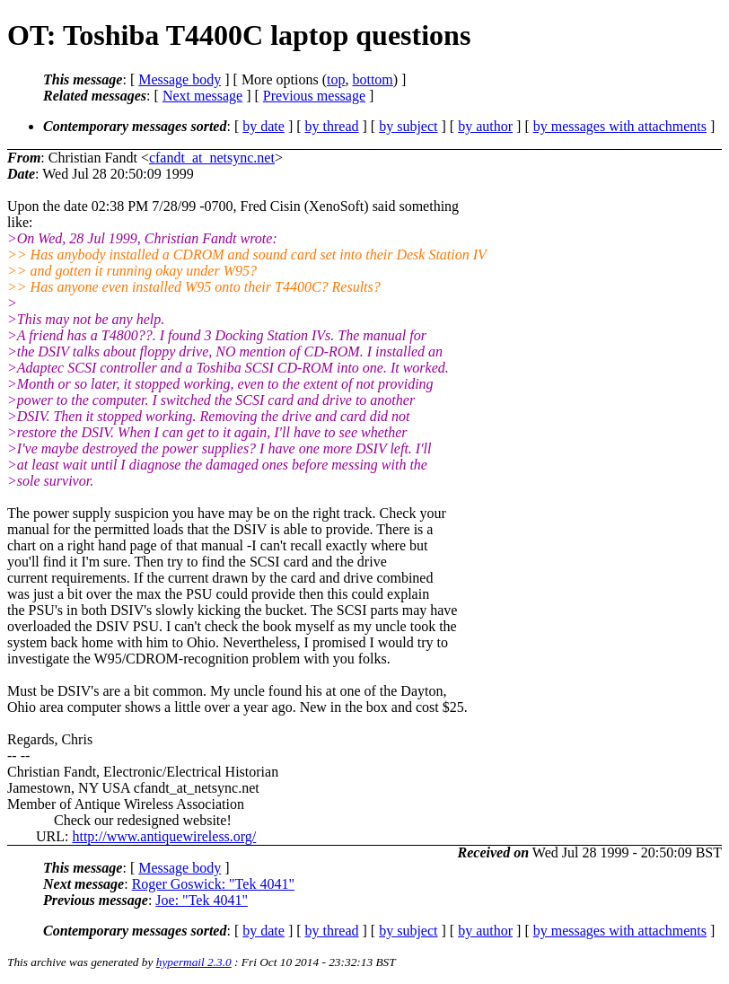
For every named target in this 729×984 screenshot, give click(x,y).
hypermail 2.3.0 (194, 962)
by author (485, 126)
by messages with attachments (620, 126)
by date (263, 126)
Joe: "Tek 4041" (201, 900)
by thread (332, 126)
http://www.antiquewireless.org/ (164, 836)
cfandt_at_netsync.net (212, 157)
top (336, 79)
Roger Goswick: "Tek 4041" (213, 884)
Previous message (314, 95)
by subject (408, 126)
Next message (202, 95)
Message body (179, 79)
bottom (372, 79)
